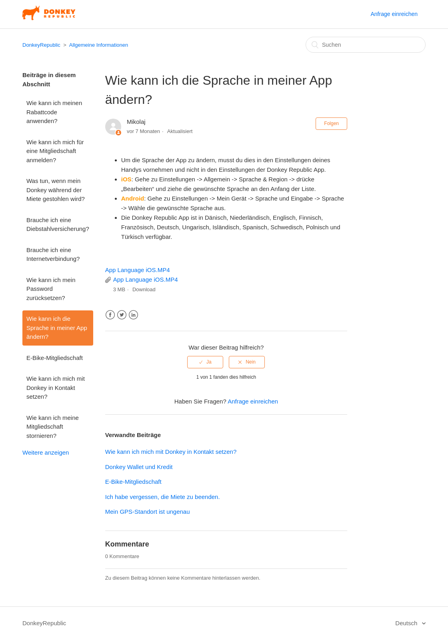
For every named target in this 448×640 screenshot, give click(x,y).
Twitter (122, 315)
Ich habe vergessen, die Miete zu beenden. (162, 496)
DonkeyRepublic (41, 45)
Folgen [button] (331, 123)
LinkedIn (133, 315)
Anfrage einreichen (394, 14)
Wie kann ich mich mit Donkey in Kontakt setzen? (55, 387)
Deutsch (407, 623)
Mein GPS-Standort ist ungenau (147, 511)
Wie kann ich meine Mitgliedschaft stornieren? (52, 426)
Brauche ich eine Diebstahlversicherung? (57, 225)
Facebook (110, 315)
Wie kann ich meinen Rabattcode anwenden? (54, 111)
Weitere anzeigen (45, 452)
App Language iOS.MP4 (137, 269)
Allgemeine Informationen (98, 45)
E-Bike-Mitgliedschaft (54, 357)
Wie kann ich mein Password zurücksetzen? (51, 288)
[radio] (205, 362)
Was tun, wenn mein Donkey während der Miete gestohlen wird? (55, 189)
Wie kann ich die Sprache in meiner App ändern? (56, 327)
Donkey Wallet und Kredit (139, 466)
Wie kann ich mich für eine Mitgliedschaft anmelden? (55, 151)
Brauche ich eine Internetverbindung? (53, 254)
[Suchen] (366, 45)
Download (144, 289)
